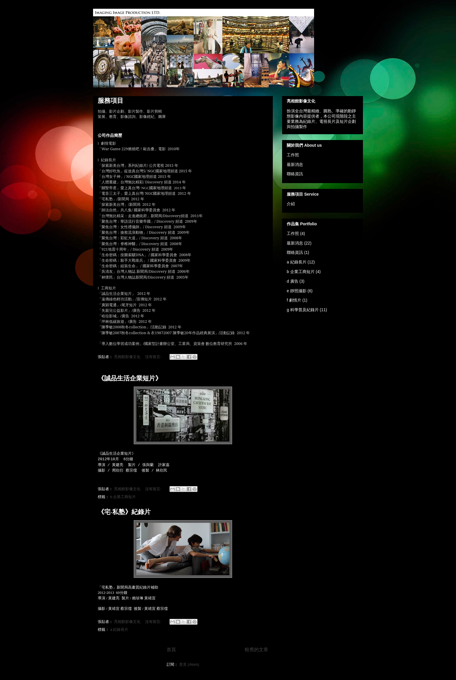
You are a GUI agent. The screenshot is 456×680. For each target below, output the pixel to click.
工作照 (293, 155)
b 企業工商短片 (123, 497)
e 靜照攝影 (297, 290)
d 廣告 (292, 281)
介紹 (291, 203)
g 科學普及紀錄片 (303, 309)
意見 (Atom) (189, 664)
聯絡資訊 (295, 173)
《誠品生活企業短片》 (130, 378)
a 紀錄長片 (119, 629)
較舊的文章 (256, 649)
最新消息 (295, 164)
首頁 (171, 649)
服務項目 (110, 100)
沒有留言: (153, 357)
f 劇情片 (294, 300)
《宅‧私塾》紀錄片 (124, 512)
